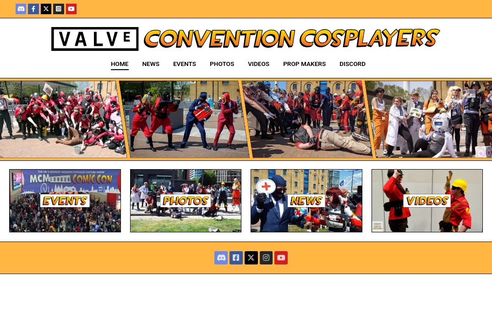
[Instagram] (58, 9)
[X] (46, 9)
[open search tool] (383, 64)
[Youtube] (71, 9)
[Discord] (21, 9)
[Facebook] (33, 9)
